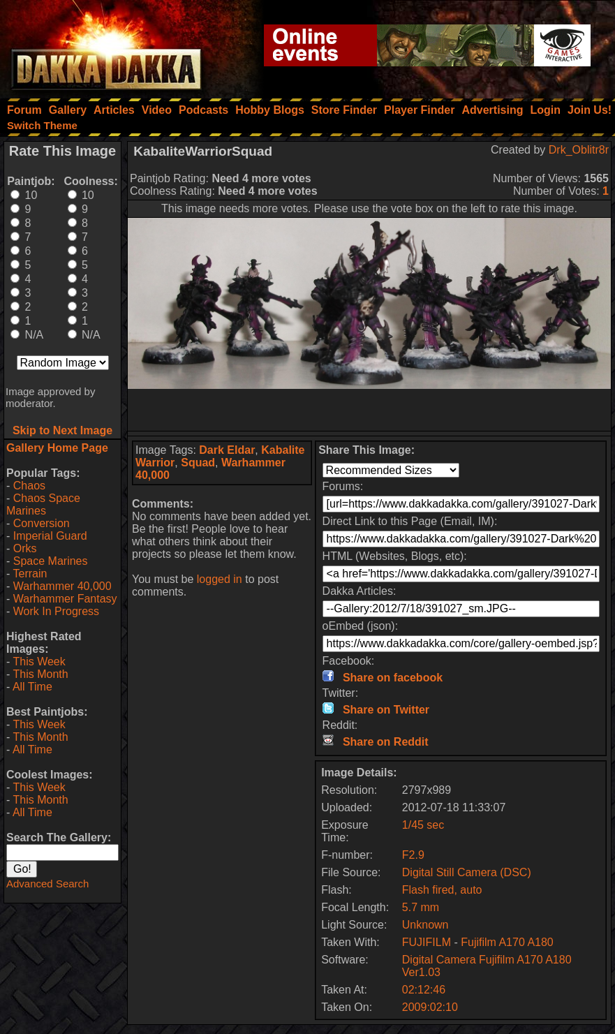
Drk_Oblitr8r (579, 150)
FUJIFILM (426, 942)
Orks (25, 548)
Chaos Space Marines (43, 504)
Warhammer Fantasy (65, 599)
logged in (219, 579)
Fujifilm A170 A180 (507, 942)
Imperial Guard (50, 536)
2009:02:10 (430, 1007)
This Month (40, 674)
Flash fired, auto (442, 890)
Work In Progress (56, 611)
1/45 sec (423, 825)
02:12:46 (423, 990)
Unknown (425, 925)
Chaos (29, 486)
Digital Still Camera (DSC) (466, 872)
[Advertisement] (369, 410)
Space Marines (50, 561)
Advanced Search (47, 883)
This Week (39, 661)
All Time (32, 687)
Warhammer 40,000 (62, 586)
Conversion (41, 523)
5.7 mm (420, 907)
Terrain (30, 573)
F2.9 (413, 855)
